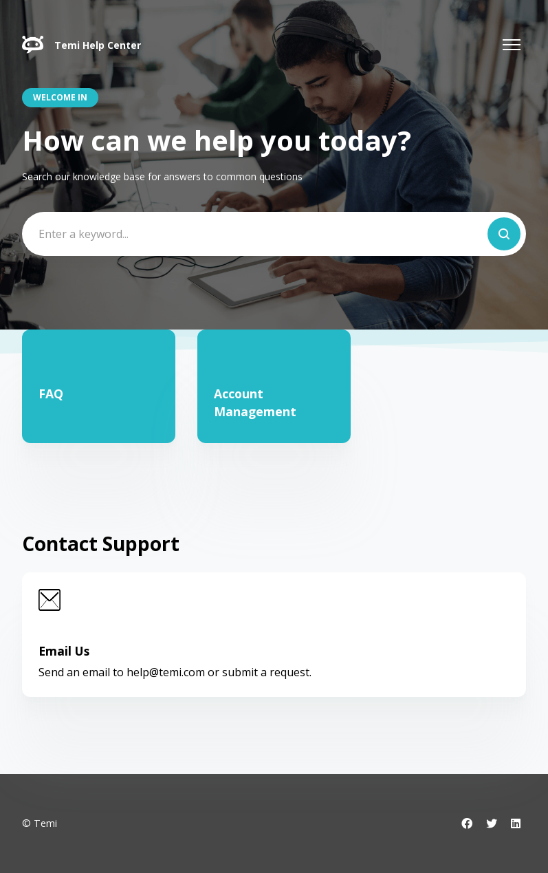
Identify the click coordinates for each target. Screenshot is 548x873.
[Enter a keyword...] (274, 234)
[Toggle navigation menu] (511, 44)
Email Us (64, 651)
